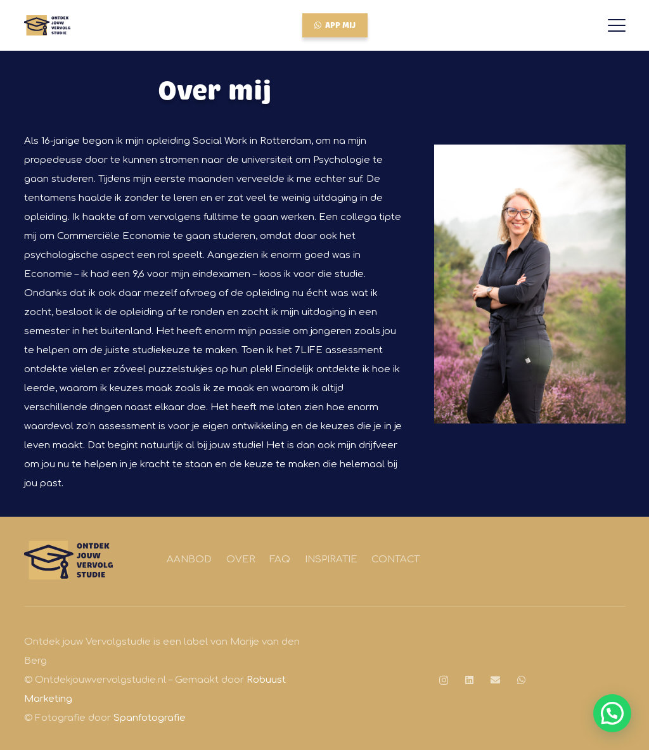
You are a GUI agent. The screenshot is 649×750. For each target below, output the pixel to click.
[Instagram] (443, 680)
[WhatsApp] (521, 680)
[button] (616, 25)
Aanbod (189, 559)
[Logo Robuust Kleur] (47, 25)
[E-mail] (495, 680)
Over (240, 559)
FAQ (279, 559)
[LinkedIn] (469, 680)
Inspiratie (331, 559)
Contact (395, 559)
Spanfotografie (149, 718)
